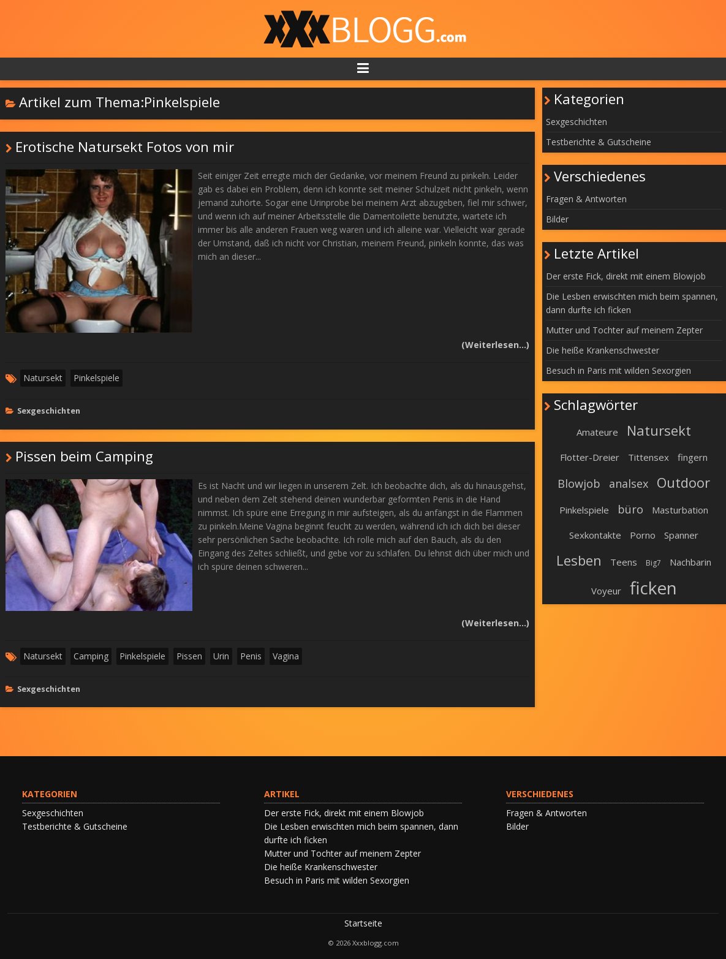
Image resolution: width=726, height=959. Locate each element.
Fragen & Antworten (586, 199)
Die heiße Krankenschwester (602, 350)
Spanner (681, 535)
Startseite (363, 923)
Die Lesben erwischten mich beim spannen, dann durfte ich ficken (632, 303)
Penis (251, 656)
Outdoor (683, 482)
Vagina (286, 656)
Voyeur (606, 591)
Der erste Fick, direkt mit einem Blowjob (626, 276)
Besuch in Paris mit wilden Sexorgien (618, 370)
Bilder (557, 219)
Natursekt (42, 378)
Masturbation (680, 510)
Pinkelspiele (96, 378)
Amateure (597, 432)
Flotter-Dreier (589, 457)
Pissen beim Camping (84, 456)
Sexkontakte (595, 535)
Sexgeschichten (48, 411)
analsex (628, 483)
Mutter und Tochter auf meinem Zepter (624, 330)
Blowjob (579, 483)
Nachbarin (690, 562)
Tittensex (648, 457)
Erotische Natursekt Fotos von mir (124, 146)
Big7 (653, 563)
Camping (91, 656)
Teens (623, 562)
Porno (643, 535)
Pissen (189, 656)
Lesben (579, 560)
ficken (653, 587)
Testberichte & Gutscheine (598, 142)
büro (630, 509)
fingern (693, 457)
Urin (221, 656)
